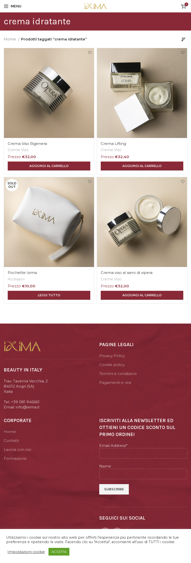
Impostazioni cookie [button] (26, 552)
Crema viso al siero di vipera (126, 272)
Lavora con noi (17, 449)
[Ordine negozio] (183, 39)
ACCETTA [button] (58, 552)
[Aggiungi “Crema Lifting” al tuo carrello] (142, 166)
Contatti (11, 440)
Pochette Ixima (22, 272)
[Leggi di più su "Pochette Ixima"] (49, 295)
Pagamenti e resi (115, 382)
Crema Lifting (113, 143)
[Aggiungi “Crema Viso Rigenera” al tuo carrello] (49, 166)
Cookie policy (112, 364)
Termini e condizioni (118, 373)
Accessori (16, 279)
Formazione (15, 458)
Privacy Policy (112, 355)
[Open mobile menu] (12, 6)
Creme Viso (18, 150)
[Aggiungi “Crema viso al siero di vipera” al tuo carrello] (142, 295)
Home (10, 39)
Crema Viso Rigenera (27, 143)
